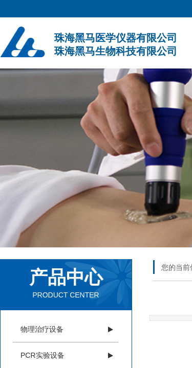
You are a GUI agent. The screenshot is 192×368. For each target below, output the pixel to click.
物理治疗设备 (41, 329)
